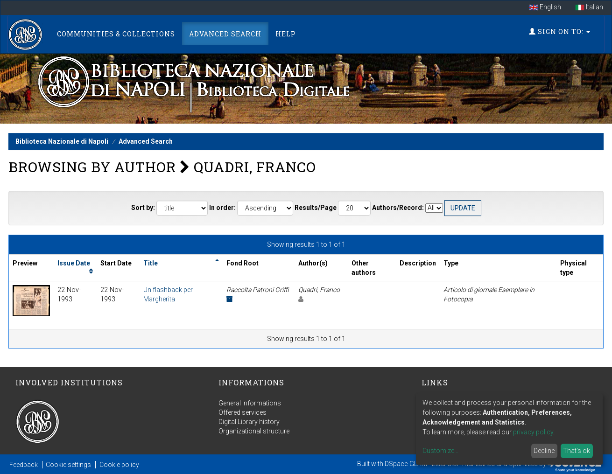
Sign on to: (559, 31)
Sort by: (143, 207)
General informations (249, 403)
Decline (544, 450)
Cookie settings (68, 464)
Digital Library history (249, 421)
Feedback (23, 464)
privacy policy (533, 432)
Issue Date (73, 263)
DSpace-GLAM (406, 463)
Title (150, 263)
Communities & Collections (116, 33)
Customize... (440, 450)
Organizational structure (253, 431)
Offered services (242, 412)
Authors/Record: (398, 207)
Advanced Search (225, 33)
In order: (222, 207)
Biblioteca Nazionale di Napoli (61, 141)
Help (285, 33)
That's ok (576, 450)
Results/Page (316, 207)
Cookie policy (119, 464)
